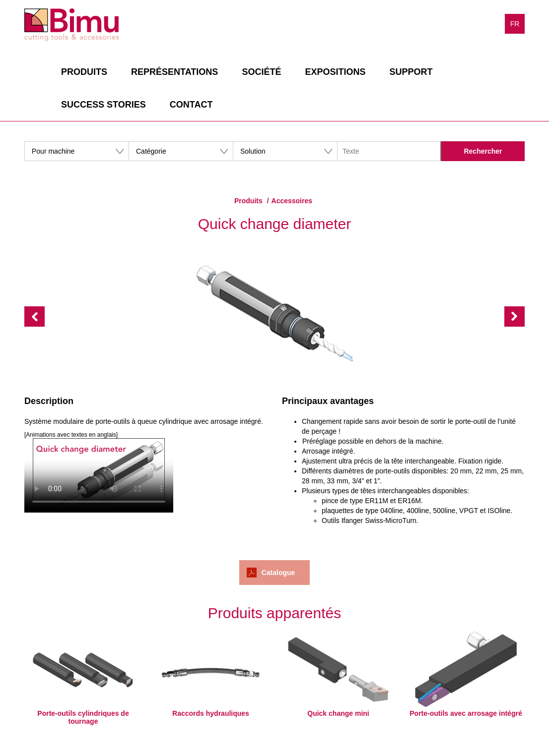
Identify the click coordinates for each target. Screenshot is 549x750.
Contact (191, 105)
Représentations (174, 72)
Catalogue (278, 573)
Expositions (335, 72)
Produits (84, 72)
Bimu (71, 24)
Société (261, 72)
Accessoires (292, 201)
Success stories (103, 105)
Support (410, 72)
